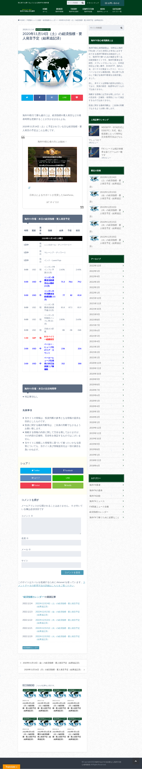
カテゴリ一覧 (117, 9)
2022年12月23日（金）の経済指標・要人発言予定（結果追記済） (58, 613)
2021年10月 (94, 286)
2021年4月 (94, 318)
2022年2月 (94, 266)
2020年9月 (94, 354)
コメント (27, 516)
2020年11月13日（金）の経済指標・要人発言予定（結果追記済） (52, 663)
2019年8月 (94, 421)
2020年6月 (94, 369)
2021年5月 (94, 312)
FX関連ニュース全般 (98, 476)
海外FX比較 (88, 9)
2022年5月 (94, 250)
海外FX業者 (59, 9)
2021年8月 (94, 297)
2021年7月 (94, 302)
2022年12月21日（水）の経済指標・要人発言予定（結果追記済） (58, 629)
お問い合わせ (112, 3)
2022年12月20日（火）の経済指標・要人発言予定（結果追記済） (58, 638)
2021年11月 (94, 281)
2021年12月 (94, 276)
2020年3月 (94, 385)
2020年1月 (94, 395)
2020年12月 (94, 338)
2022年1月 (94, 271)
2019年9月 (94, 416)
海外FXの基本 (74, 9)
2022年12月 (94, 245)
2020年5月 (94, 374)
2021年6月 (94, 307)
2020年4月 (94, 380)
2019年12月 (94, 400)
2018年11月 (94, 431)
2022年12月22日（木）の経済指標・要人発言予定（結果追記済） (58, 621)
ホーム (45, 9)
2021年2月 (94, 328)
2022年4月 (94, 255)
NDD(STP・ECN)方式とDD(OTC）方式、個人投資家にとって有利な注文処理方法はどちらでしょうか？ (106, 133)
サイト (24, 560)
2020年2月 (94, 390)
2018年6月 (94, 437)
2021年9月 (94, 292)
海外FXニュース (102, 9)
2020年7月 (94, 364)
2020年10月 (94, 348)
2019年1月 (94, 426)
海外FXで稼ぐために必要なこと (103, 487)
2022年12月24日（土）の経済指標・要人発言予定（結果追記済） (58, 605)
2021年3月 (94, 323)
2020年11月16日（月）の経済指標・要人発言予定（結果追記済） (53, 670)
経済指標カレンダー (34, 597)
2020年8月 (94, 359)
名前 (25, 538)
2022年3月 (94, 261)
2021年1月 (94, 333)
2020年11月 (94, 343)
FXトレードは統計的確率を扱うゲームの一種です (112, 149)
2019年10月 (94, 411)
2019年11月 (94, 405)
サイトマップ (94, 3)
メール (26, 549)
